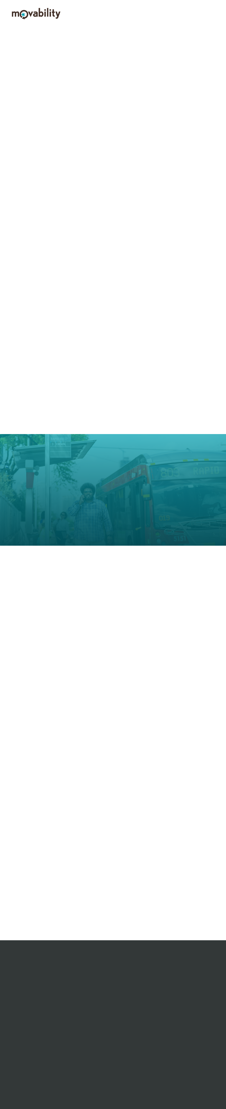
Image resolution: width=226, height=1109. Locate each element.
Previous (6, 75)
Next (220, 75)
